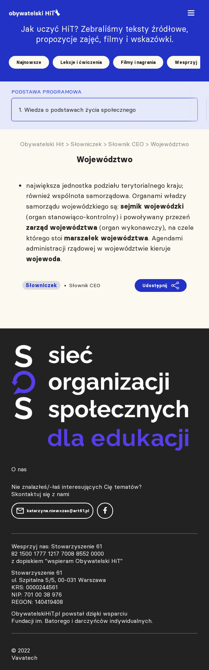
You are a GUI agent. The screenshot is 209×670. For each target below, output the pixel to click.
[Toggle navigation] (191, 14)
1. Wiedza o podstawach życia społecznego (77, 109)
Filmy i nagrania (138, 62)
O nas (19, 469)
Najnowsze (28, 62)
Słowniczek (41, 285)
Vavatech (24, 657)
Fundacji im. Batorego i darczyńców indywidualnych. (82, 620)
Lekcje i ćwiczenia (81, 62)
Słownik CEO (84, 285)
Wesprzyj (186, 62)
